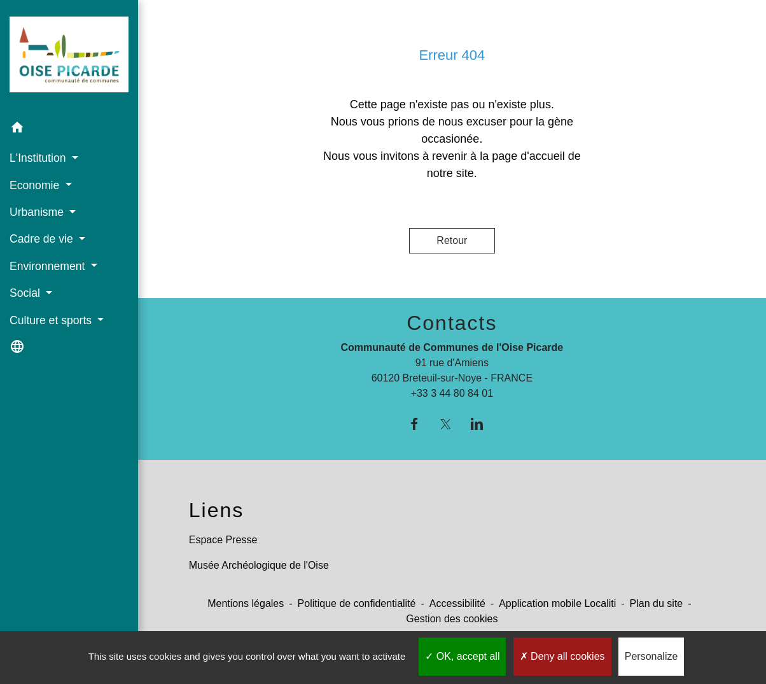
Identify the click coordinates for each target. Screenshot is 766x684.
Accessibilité (457, 603)
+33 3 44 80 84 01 (452, 393)
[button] (69, 130)
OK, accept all (462, 656)
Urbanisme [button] (38, 212)
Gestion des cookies (452, 618)
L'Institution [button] (39, 158)
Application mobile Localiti (557, 603)
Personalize (651, 656)
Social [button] (26, 293)
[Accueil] (69, 57)
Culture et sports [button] (52, 320)
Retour (451, 240)
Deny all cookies (562, 656)
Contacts (452, 322)
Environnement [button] (49, 266)
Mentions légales (245, 603)
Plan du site (656, 603)
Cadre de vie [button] (43, 238)
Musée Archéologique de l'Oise (259, 565)
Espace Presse (223, 539)
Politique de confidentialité (357, 603)
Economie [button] (36, 185)
